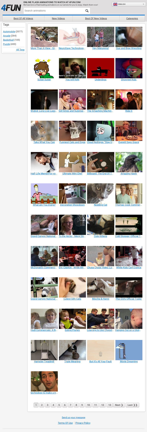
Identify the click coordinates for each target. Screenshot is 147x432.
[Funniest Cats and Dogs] (72, 131)
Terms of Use (65, 422)
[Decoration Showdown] (72, 193)
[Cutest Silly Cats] (72, 287)
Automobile (9, 31)
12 (102, 405)
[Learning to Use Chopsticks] (100, 319)
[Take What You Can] (44, 131)
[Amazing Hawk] (128, 162)
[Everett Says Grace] (128, 131)
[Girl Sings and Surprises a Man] (72, 99)
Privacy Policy (82, 422)
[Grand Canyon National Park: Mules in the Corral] (44, 287)
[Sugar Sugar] (44, 68)
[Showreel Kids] (128, 68)
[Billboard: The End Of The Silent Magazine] (100, 162)
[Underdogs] (100, 68)
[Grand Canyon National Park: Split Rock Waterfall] (44, 225)
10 (88, 405)
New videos (58, 18)
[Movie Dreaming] (128, 350)
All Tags (20, 49)
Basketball (8, 40)
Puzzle (6, 44)
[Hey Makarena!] (100, 37)
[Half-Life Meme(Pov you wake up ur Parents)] (44, 162)
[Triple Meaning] (72, 350)
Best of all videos (23, 18)
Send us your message (73, 417)
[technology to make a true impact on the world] (44, 381)
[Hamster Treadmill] (44, 350)
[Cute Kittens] (100, 225)
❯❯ (132, 405)
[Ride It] (128, 99)
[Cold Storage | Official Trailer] (128, 225)
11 (95, 405)
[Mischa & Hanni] (100, 287)
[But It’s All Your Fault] (100, 350)
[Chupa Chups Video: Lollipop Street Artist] (100, 256)
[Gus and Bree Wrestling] (128, 37)
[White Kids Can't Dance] (128, 256)
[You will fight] (72, 68)
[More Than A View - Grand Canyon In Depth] (44, 37)
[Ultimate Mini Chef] (72, 162)
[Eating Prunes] (72, 319)
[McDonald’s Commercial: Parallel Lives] (44, 256)
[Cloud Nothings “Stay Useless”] (100, 131)
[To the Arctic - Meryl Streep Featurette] (72, 225)
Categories (132, 18)
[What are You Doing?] (44, 193)
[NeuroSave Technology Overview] (72, 37)
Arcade (6, 35)
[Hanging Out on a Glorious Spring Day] (128, 319)
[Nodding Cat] (100, 193)
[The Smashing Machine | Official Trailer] (100, 99)
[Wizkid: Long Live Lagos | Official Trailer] (44, 99)
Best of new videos (96, 18)
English (119, 4)
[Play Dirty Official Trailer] (128, 287)
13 (109, 405)
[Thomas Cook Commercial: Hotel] (128, 193)
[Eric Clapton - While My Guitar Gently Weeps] (72, 256)
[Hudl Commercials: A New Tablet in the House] (44, 319)
